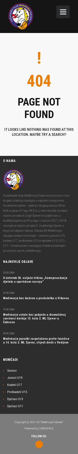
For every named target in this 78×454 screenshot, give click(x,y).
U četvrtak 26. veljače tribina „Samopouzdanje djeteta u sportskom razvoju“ (35, 279)
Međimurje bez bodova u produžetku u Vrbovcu (36, 298)
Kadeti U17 (14, 385)
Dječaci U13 (15, 399)
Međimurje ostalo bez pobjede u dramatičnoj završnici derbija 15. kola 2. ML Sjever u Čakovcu (34, 318)
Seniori (12, 371)
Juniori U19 (14, 378)
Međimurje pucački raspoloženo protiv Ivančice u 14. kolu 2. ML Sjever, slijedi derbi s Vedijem (36, 340)
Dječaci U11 (15, 406)
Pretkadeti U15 (17, 392)
